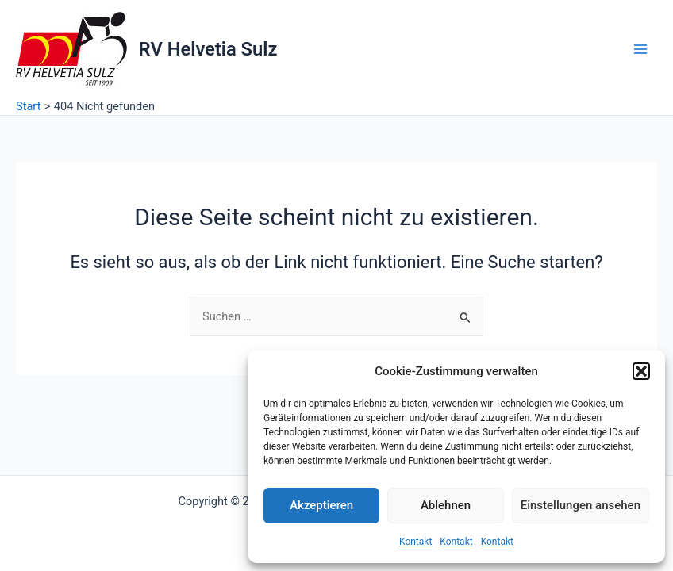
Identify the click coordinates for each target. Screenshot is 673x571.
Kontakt (415, 541)
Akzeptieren (321, 505)
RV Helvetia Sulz (208, 49)
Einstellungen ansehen (580, 505)
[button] (641, 371)
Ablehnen (446, 505)
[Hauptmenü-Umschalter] (640, 49)
